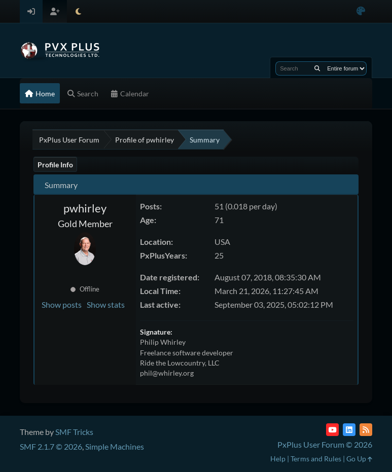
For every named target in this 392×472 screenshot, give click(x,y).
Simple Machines (114, 446)
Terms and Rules (316, 458)
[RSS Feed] (366, 429)
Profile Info (55, 164)
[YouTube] (332, 429)
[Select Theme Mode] (78, 11)
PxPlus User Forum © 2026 (324, 444)
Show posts (62, 304)
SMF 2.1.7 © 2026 (51, 446)
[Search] (317, 68)
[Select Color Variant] (360, 11)
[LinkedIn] (349, 429)
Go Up (359, 458)
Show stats (106, 304)
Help (278, 458)
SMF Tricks (74, 432)
